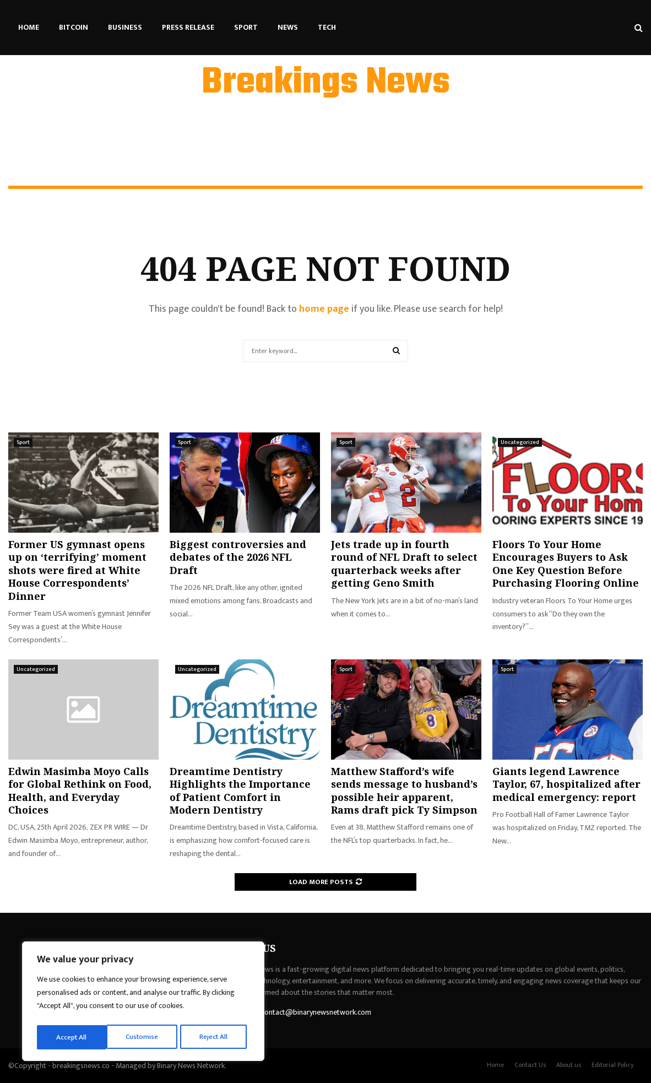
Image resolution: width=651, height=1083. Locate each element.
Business (125, 27)
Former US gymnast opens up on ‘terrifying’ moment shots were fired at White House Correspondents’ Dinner (77, 570)
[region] (143, 1003)
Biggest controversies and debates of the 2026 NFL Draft (238, 557)
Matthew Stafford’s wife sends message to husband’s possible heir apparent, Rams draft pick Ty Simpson (404, 790)
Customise (72, 1037)
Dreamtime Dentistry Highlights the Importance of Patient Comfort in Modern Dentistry (240, 790)
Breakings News (326, 83)
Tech (327, 27)
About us (568, 1065)
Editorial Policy (613, 1065)
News (288, 27)
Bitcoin (73, 27)
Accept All (215, 1037)
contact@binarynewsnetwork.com (316, 1012)
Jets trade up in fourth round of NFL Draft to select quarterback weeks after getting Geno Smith (404, 563)
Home (28, 27)
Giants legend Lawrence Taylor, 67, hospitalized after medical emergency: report (566, 784)
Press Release (188, 27)
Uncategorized (520, 442)
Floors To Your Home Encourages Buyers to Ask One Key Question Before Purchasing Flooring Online (565, 563)
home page (324, 309)
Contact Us (530, 1065)
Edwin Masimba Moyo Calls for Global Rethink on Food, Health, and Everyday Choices (79, 790)
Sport (246, 27)
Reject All (145, 1037)
